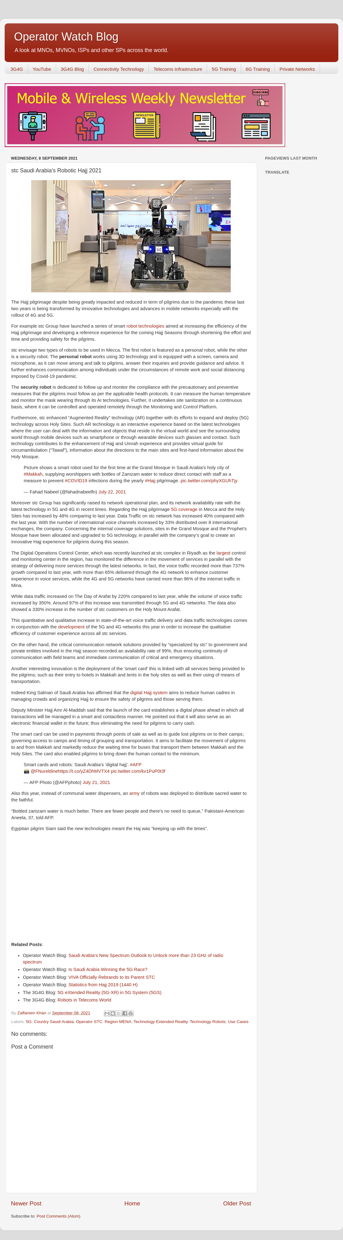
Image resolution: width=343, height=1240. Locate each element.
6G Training (258, 69)
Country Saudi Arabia (54, 1021)
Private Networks (297, 69)
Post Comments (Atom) (58, 1216)
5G (28, 1021)
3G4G (17, 69)
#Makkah (33, 474)
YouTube (42, 69)
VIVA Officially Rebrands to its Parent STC (111, 977)
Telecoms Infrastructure (177, 69)
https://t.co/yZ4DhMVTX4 (84, 771)
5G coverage (184, 509)
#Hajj (150, 480)
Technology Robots (208, 1021)
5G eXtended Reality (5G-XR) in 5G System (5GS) (110, 992)
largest (224, 552)
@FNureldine (44, 771)
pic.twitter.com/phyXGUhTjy (209, 480)
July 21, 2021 (96, 782)
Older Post (237, 1203)
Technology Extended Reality (160, 1021)
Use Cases (238, 1021)
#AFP (136, 764)
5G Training (224, 69)
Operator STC (89, 1021)
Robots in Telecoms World (84, 999)
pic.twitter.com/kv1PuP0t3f (138, 771)
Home (132, 1203)
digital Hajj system (149, 692)
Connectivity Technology (119, 69)
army (135, 793)
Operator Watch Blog (66, 36)
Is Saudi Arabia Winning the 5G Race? (107, 969)
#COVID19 (76, 480)
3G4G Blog (72, 69)
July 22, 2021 (112, 491)
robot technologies (145, 326)
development (72, 626)
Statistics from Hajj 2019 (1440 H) (103, 984)
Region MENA (117, 1021)
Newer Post (26, 1203)
